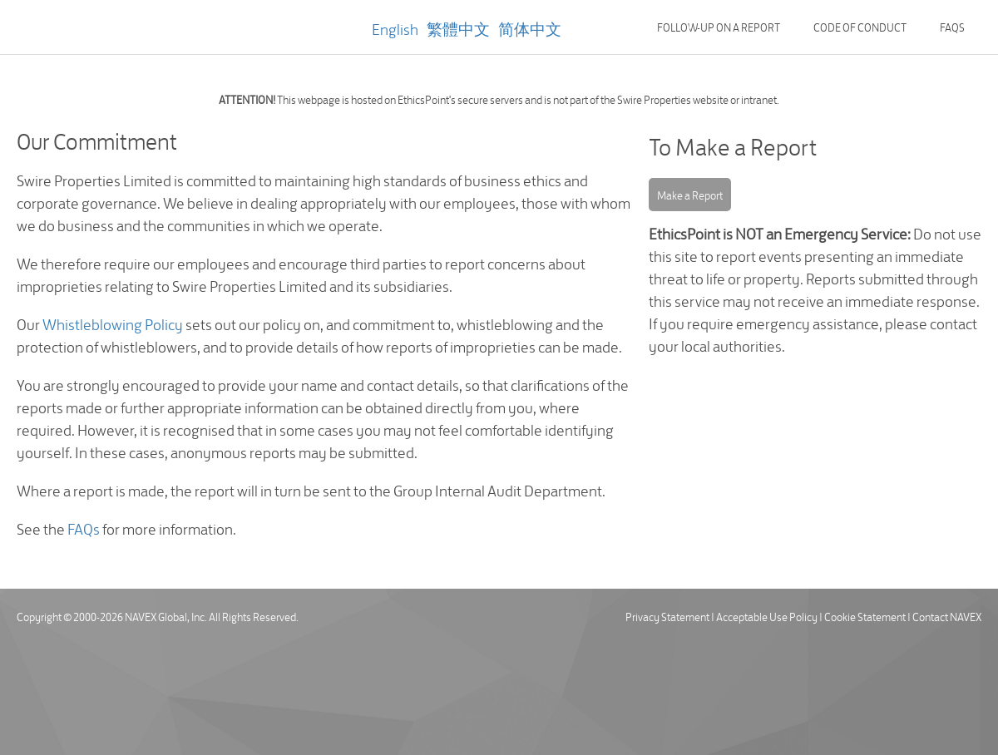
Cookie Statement (865, 616)
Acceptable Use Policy (767, 616)
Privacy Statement (667, 616)
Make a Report (690, 194)
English (395, 28)
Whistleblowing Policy (112, 323)
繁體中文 (458, 28)
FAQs (952, 26)
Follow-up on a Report (718, 26)
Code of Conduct (860, 26)
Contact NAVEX (946, 616)
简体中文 (529, 28)
